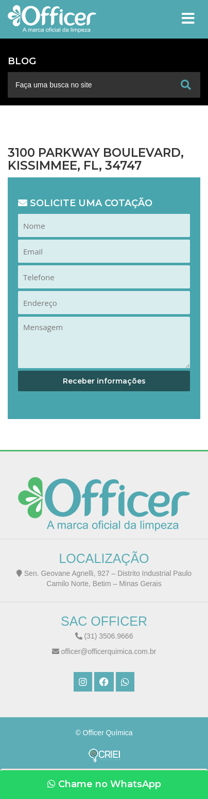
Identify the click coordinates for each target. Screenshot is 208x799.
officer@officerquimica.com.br (104, 651)
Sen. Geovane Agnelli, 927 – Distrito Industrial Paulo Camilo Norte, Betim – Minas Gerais (104, 578)
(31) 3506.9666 (104, 636)
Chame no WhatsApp (104, 784)
